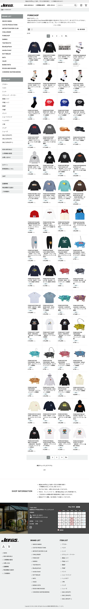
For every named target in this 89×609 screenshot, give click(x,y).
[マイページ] (3, 546)
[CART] (86, 5)
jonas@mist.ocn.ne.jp (40, 517)
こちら (50, 486)
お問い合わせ (51, 5)
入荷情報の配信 (40, 5)
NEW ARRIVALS (28, 5)
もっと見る (57, 25)
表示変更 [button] (81, 29)
